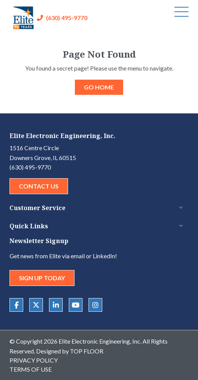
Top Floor (86, 351)
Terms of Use (31, 369)
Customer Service (37, 208)
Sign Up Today (42, 277)
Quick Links (29, 226)
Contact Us (39, 186)
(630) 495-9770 (66, 17)
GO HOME (99, 87)
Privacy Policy (34, 360)
